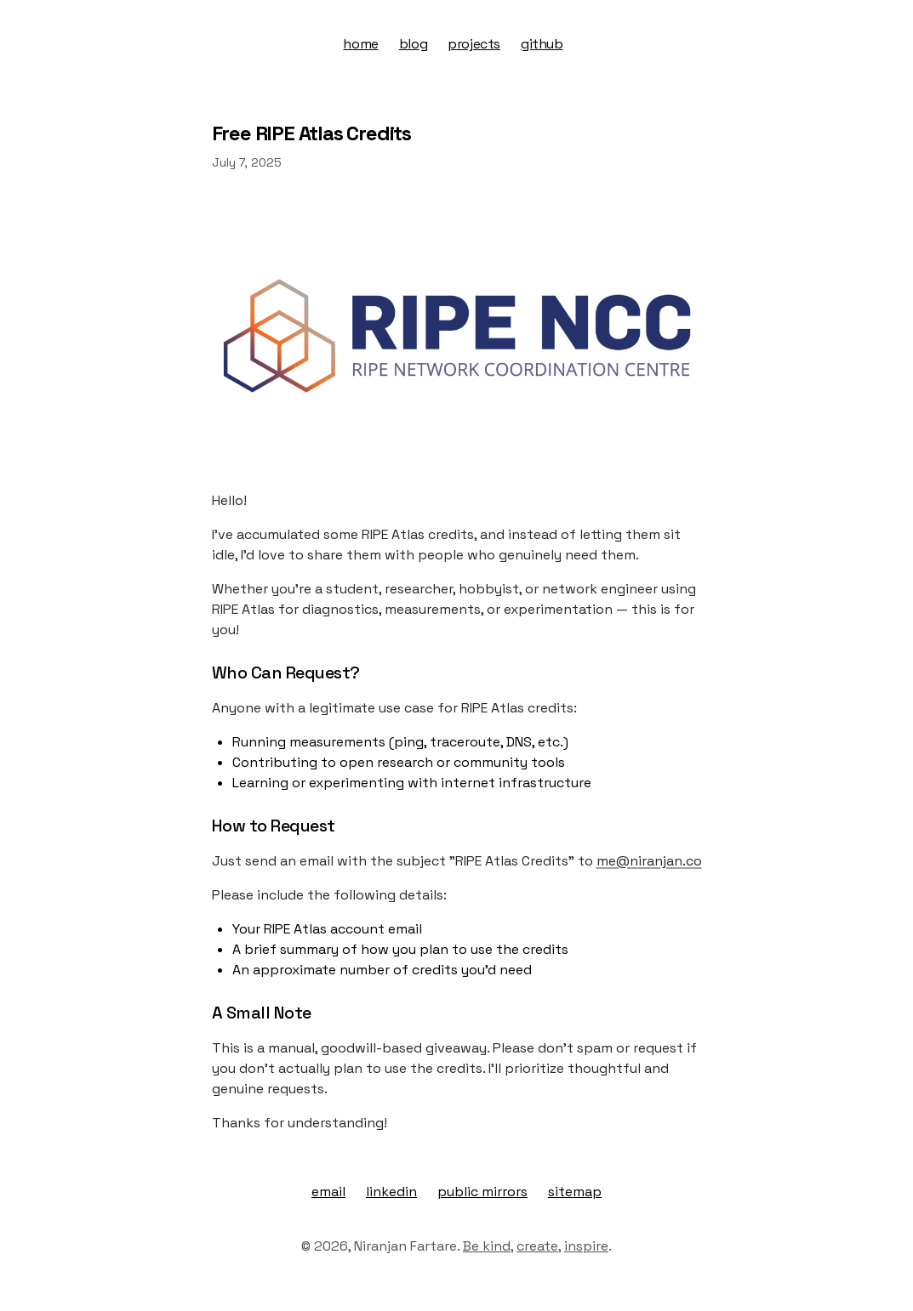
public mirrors (482, 1191)
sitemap (575, 1191)
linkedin (391, 1191)
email (328, 1191)
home (360, 44)
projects (474, 44)
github (542, 44)
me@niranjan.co (649, 861)
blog (413, 44)
